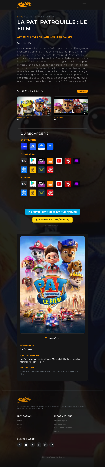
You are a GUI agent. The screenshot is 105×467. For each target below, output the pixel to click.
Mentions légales (60, 421)
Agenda (20, 428)
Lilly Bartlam (65, 359)
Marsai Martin (51, 359)
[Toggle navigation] (84, 4)
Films (20, 16)
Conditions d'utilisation (63, 428)
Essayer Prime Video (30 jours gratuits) (52, 212)
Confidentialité (60, 424)
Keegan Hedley (36, 362)
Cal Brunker (26, 349)
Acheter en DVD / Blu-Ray (52, 219)
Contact (57, 431)
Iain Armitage (26, 359)
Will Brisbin (39, 359)
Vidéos (19, 421)
